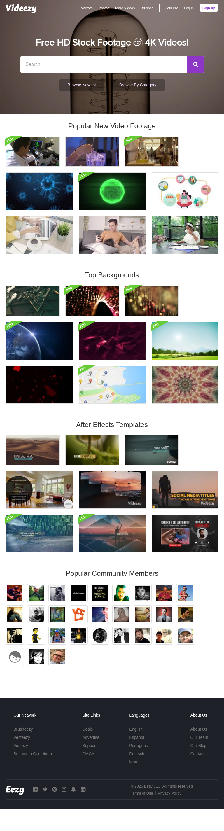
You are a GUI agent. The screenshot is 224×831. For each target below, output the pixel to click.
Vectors (87, 8)
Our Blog (198, 768)
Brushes (147, 8)
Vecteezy (21, 759)
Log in (189, 8)
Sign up (208, 8)
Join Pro (171, 8)
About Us (198, 751)
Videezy (20, 768)
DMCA (88, 776)
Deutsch (136, 776)
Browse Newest (82, 85)
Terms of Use (142, 815)
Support (89, 768)
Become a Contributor (33, 776)
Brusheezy (23, 751)
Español (136, 759)
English (136, 751)
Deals (87, 751)
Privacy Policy (169, 815)
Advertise (90, 759)
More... (135, 784)
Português (138, 768)
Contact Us (200, 776)
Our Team (199, 759)
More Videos (125, 8)
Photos (104, 8)
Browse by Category (138, 85)
